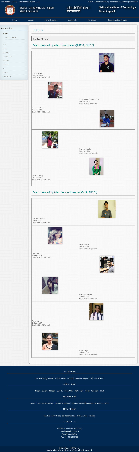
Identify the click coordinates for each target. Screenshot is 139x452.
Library (14, 1)
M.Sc (66, 391)
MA (71, 391)
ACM (4, 45)
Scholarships (99, 378)
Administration (51, 20)
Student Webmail (101, 1)
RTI (78, 416)
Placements (5, 1)
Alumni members (11, 37)
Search (90, 1)
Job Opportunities (68, 416)
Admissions (69, 384)
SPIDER (5, 33)
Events (32, 1)
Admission (92, 20)
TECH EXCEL (7, 76)
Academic (72, 20)
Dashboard (133, 1)
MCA (76, 391)
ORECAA (6, 65)
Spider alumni (41, 39)
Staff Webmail (114, 1)
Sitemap (125, 1)
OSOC (5, 49)
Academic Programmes (44, 378)
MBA (81, 391)
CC (38, 1)
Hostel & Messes (78, 403)
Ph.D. (102, 391)
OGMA (5, 72)
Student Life (69, 396)
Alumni (84, 416)
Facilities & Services (62, 403)
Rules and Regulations (83, 378)
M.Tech (52, 391)
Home (14, 20)
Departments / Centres (117, 20)
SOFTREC (6, 53)
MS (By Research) (92, 391)
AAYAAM (6, 61)
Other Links (69, 409)
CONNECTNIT (7, 56)
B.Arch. (44, 391)
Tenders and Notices (52, 416)
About (31, 20)
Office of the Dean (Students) (97, 403)
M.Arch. (60, 391)
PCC (4, 68)
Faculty (70, 378)
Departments (23, 1)
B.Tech (37, 391)
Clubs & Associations (45, 403)
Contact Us (69, 421)
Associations (7, 28)
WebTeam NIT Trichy (70, 448)
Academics (69, 371)
